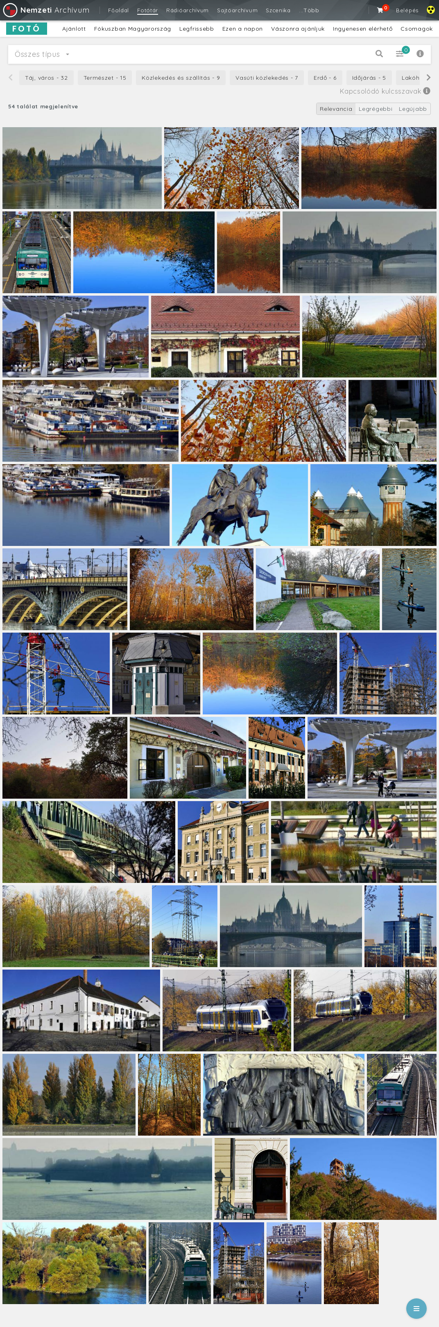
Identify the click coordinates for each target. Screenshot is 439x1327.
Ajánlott (74, 28)
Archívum (45, 10)
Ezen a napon (242, 28)
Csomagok (417, 28)
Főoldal (118, 10)
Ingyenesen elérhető (362, 28)
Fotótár (147, 10)
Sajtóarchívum (237, 10)
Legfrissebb (196, 28)
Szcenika (278, 10)
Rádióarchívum (187, 10)
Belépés (407, 10)
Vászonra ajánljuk (298, 28)
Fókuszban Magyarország (132, 28)
